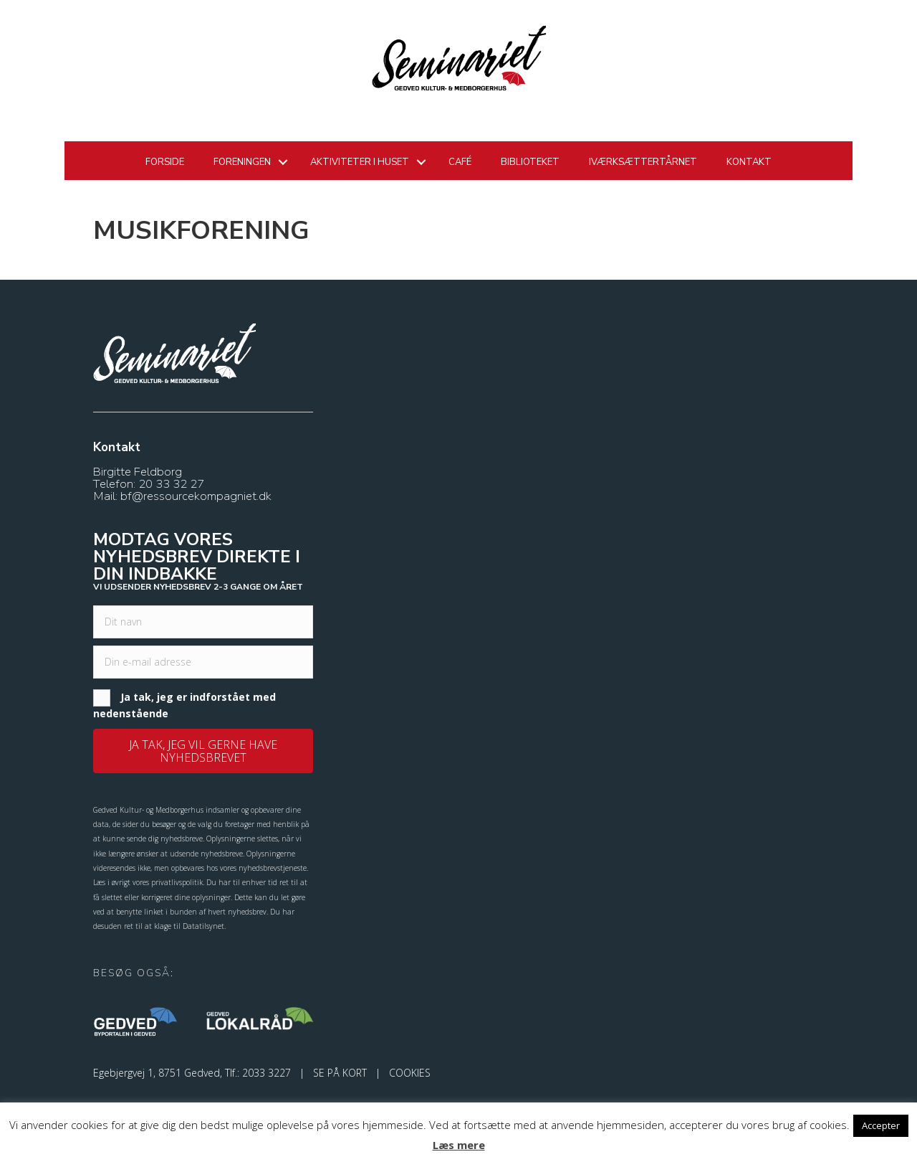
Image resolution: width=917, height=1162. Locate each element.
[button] (203, 751)
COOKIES (410, 1073)
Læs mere (459, 1145)
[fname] (203, 621)
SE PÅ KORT (340, 1073)
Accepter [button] (881, 1125)
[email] (203, 662)
